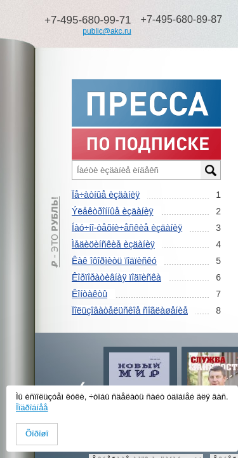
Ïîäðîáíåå (32, 407)
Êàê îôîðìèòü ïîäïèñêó (114, 261)
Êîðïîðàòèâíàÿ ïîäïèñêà (116, 277)
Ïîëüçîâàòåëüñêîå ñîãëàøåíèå (130, 310)
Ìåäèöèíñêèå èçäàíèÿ (113, 244)
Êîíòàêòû (89, 294)
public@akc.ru (107, 31)
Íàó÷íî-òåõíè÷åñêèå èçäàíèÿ (127, 228)
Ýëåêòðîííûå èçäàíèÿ (112, 211)
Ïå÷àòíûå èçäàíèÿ (106, 195)
